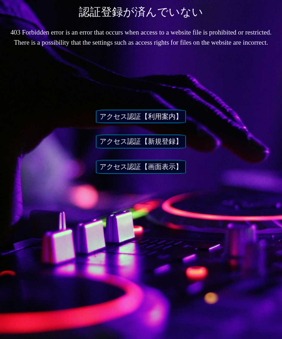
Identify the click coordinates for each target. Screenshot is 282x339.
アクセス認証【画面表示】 (141, 166)
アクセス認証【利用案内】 (141, 116)
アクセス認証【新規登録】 (141, 141)
